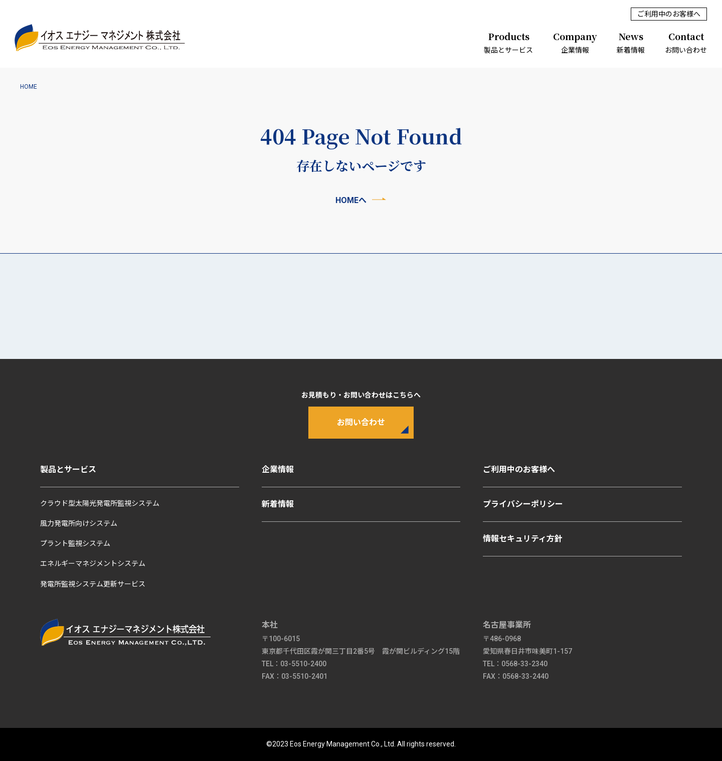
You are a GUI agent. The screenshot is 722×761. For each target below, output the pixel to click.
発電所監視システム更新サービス (92, 584)
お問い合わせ (686, 41)
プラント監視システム (75, 543)
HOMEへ (351, 200)
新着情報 (631, 41)
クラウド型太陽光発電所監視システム (99, 503)
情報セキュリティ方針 (523, 538)
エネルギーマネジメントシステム (92, 564)
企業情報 (575, 41)
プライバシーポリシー (523, 504)
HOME (28, 86)
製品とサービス (508, 41)
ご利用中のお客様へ (668, 14)
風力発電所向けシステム (78, 523)
